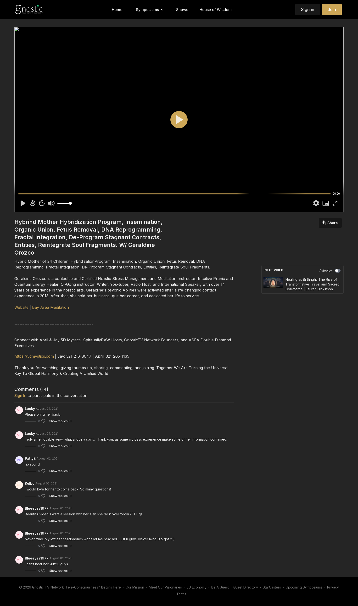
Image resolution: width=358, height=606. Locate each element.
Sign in (307, 9)
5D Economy (197, 587)
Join (332, 9)
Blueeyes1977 (37, 508)
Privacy (333, 587)
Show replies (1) (60, 421)
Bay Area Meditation (50, 307)
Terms (181, 594)
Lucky (30, 409)
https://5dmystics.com (34, 356)
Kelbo (29, 483)
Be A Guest (220, 587)
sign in (20, 395)
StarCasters (272, 587)
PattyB (30, 458)
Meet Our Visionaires (165, 587)
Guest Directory (245, 587)
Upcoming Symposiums (304, 587)
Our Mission (135, 587)
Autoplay (330, 271)
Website (21, 307)
